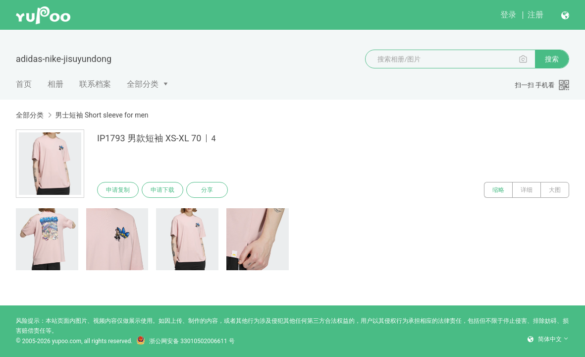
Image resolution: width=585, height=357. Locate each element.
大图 (555, 189)
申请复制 (118, 189)
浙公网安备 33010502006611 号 (185, 341)
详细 (526, 189)
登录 (508, 14)
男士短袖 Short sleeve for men (101, 115)
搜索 (552, 59)
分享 (207, 189)
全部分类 (143, 84)
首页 (24, 84)
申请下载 (162, 189)
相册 (55, 84)
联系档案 (95, 84)
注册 (535, 14)
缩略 (498, 189)
